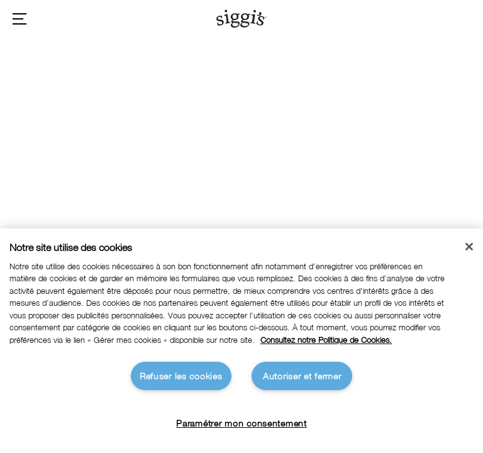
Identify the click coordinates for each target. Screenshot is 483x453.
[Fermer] (469, 246)
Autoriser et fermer (302, 376)
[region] (241, 340)
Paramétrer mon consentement (241, 423)
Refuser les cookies (181, 376)
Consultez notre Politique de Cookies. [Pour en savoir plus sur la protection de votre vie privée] (326, 340)
